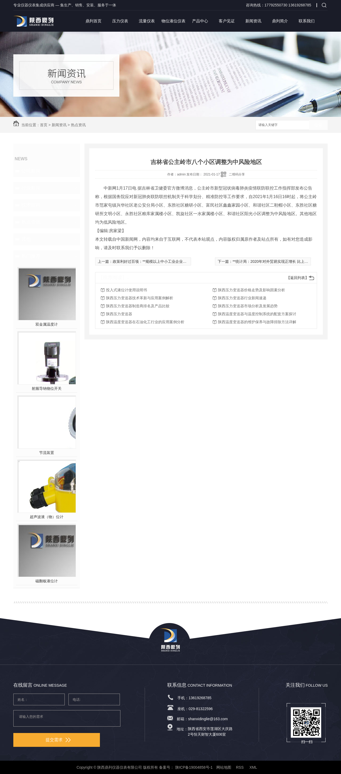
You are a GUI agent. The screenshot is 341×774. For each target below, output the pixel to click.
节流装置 (46, 453)
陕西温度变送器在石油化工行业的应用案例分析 (145, 322)
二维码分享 (237, 174)
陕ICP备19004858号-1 (194, 767)
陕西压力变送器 (119, 314)
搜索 (318, 125)
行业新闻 (30, 188)
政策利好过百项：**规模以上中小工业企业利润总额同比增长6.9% (167, 261)
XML (253, 767)
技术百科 (30, 205)
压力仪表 (120, 21)
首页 (43, 125)
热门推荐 (30, 256)
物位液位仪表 (173, 21)
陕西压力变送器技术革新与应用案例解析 (139, 298)
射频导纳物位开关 (47, 388)
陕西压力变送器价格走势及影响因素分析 (251, 290)
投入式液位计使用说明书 (126, 290)
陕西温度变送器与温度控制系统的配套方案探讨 (257, 314)
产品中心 (200, 21)
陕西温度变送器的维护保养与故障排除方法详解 (257, 322)
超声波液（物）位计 (46, 517)
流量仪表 (147, 21)
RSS (240, 767)
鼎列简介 (280, 21)
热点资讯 (78, 125)
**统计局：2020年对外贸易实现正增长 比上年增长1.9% (278, 261)
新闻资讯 (253, 21)
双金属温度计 (46, 324)
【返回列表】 (297, 278)
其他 (26, 239)
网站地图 (223, 767)
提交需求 (58, 740)
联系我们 (307, 21)
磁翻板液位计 (46, 581)
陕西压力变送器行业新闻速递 (242, 298)
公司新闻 (30, 171)
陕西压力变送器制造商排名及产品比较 (137, 306)
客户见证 (227, 21)
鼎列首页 (94, 21)
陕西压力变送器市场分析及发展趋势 (248, 306)
